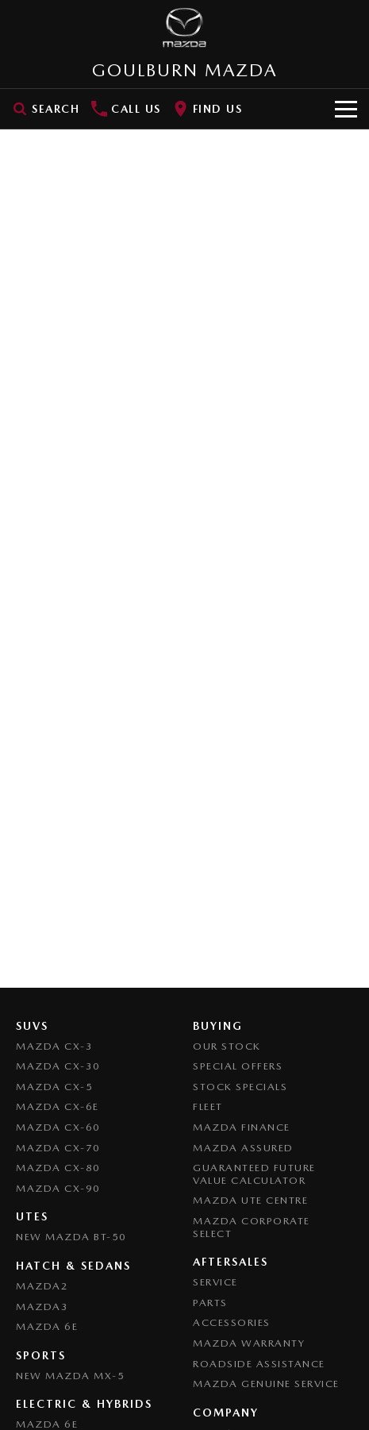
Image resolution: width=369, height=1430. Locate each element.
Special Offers (238, 1066)
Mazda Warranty (249, 1343)
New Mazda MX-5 (70, 1376)
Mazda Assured (243, 1148)
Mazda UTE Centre (250, 1200)
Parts (210, 1303)
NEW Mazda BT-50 (71, 1237)
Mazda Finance (241, 1127)
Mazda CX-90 (58, 1188)
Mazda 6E (47, 1326)
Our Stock (227, 1046)
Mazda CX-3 (54, 1046)
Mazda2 (42, 1286)
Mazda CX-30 (58, 1066)
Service (215, 1282)
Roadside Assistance (259, 1364)
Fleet (208, 1106)
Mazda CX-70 (58, 1148)
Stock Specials (240, 1087)
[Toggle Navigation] (346, 109)
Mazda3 (42, 1306)
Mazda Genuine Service (266, 1384)
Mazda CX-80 (58, 1168)
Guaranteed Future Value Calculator (254, 1174)
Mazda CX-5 (54, 1087)
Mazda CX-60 (58, 1127)
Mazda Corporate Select (251, 1227)
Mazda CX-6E (57, 1106)
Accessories (232, 1322)
